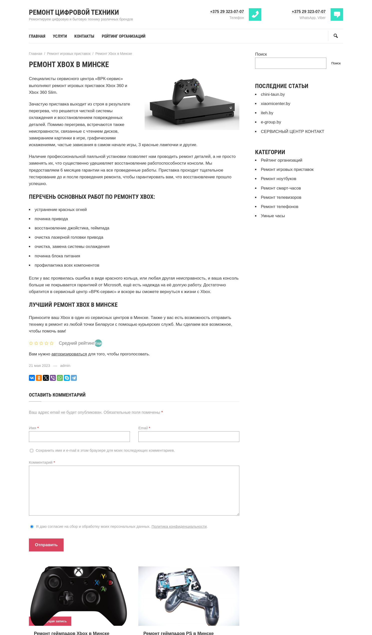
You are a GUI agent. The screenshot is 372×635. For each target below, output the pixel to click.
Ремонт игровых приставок (287, 169)
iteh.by (267, 112)
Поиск (261, 54)
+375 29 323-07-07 (227, 11)
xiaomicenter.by (275, 103)
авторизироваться (69, 354)
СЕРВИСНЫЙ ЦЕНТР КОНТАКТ (292, 131)
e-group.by (271, 122)
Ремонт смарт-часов (281, 188)
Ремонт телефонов (279, 206)
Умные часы (273, 215)
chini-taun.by (273, 94)
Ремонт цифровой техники (74, 12)
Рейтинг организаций (281, 160)
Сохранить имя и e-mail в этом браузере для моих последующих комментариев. (105, 450)
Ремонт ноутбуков (278, 178)
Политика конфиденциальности (179, 526)
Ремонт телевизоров (281, 197)
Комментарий (42, 462)
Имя (34, 428)
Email (144, 428)
